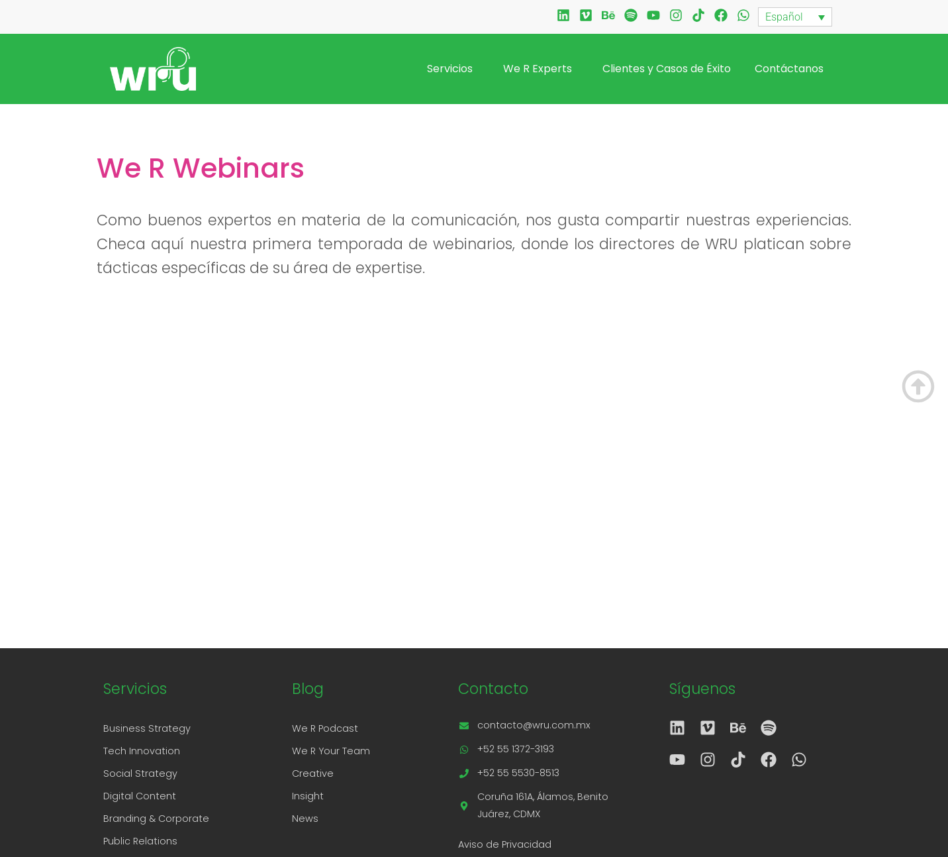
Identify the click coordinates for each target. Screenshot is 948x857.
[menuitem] (795, 17)
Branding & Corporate (156, 818)
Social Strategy (140, 773)
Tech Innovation (141, 751)
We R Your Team (331, 751)
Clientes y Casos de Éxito (666, 68)
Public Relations (140, 841)
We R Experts (541, 68)
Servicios (453, 68)
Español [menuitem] (784, 17)
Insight (308, 796)
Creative (313, 773)
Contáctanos (789, 68)
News (305, 818)
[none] (795, 17)
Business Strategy (147, 728)
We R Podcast (325, 728)
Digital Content (139, 796)
